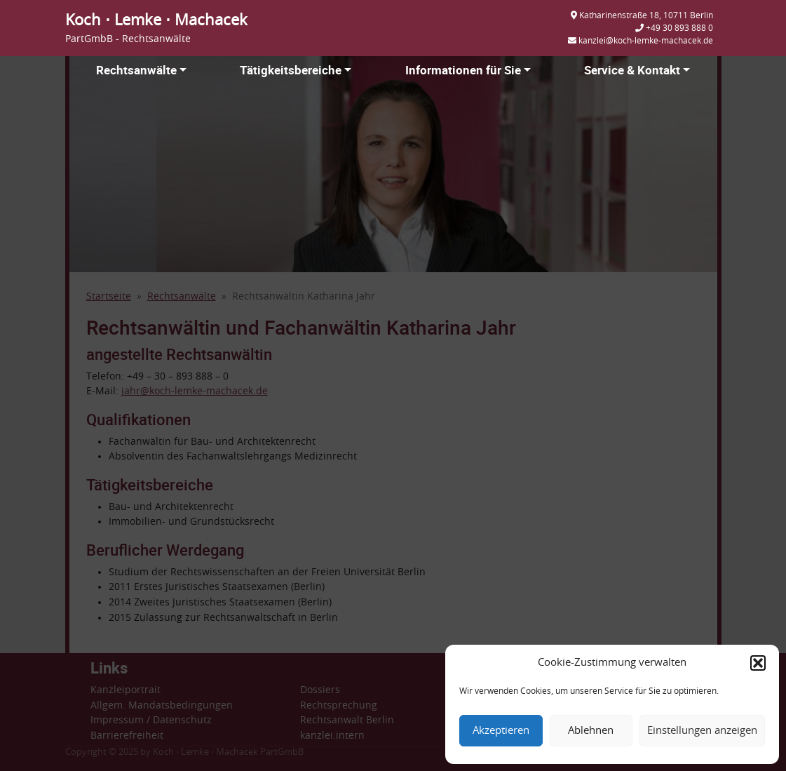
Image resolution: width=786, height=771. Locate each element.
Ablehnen (591, 730)
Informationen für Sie (463, 70)
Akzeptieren (501, 730)
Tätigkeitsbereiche (290, 70)
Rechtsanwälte (136, 70)
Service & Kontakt (632, 70)
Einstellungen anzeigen (702, 730)
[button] (758, 663)
